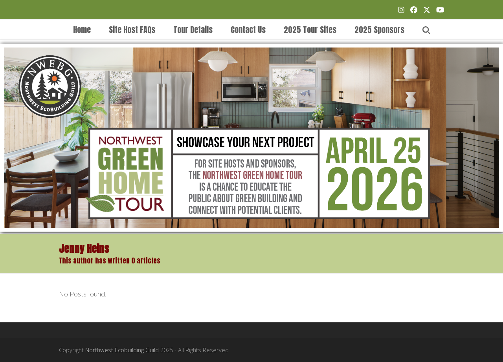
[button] (426, 29)
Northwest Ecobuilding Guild (122, 350)
